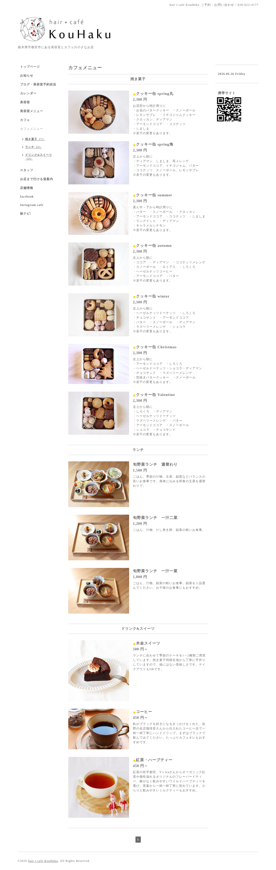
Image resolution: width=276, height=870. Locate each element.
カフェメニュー (31, 129)
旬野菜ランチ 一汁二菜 (155, 518)
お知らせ (26, 75)
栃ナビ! (25, 213)
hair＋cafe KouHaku (43, 861)
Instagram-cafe (31, 205)
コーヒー (144, 712)
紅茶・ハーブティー (154, 760)
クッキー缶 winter (152, 296)
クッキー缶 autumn (154, 245)
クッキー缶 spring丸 (155, 94)
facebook (27, 196)
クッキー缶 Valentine (155, 395)
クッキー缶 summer (154, 195)
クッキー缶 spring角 (155, 144)
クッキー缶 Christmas (156, 347)
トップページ (30, 66)
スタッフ (26, 170)
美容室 (25, 102)
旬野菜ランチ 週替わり (155, 464)
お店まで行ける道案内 (36, 179)
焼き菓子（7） (35, 139)
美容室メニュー (31, 111)
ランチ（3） (33, 146)
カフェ (25, 120)
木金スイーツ (148, 643)
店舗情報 (26, 188)
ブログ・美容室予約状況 (38, 84)
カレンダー (28, 93)
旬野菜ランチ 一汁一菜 (155, 571)
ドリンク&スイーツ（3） (38, 156)
